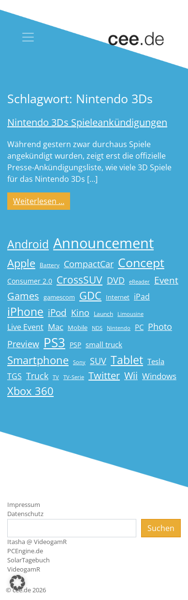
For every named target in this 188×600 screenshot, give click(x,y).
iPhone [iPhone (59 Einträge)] (25, 311)
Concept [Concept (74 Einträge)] (141, 263)
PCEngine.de (25, 550)
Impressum (23, 504)
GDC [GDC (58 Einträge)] (90, 295)
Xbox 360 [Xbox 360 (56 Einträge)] (30, 390)
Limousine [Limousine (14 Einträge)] (130, 313)
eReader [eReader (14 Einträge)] (139, 281)
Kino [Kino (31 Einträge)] (80, 312)
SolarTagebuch (28, 560)
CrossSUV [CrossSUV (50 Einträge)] (79, 279)
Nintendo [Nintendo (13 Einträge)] (118, 328)
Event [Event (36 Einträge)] (166, 280)
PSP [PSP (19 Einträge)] (75, 345)
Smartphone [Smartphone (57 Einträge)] (38, 360)
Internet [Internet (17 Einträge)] (118, 297)
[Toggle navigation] (28, 37)
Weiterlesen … (41, 200)
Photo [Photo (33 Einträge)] (160, 326)
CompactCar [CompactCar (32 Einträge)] (89, 264)
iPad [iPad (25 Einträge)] (142, 296)
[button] (17, 582)
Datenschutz (25, 513)
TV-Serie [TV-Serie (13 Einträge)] (73, 377)
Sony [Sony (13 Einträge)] (79, 362)
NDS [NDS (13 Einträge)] (97, 328)
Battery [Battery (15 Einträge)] (49, 265)
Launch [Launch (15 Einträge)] (103, 313)
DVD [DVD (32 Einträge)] (116, 280)
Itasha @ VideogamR (37, 541)
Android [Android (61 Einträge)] (28, 244)
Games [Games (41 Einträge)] (23, 295)
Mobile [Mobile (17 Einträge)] (77, 327)
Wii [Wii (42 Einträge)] (131, 375)
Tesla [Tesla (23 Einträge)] (155, 361)
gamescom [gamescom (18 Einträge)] (59, 297)
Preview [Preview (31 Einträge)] (23, 344)
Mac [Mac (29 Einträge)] (55, 326)
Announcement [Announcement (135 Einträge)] (103, 243)
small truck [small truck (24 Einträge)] (104, 345)
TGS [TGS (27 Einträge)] (14, 376)
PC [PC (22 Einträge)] (139, 327)
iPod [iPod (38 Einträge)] (57, 312)
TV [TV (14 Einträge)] (56, 377)
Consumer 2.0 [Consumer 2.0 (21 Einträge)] (29, 281)
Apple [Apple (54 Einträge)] (21, 263)
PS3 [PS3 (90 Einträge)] (54, 342)
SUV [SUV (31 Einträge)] (98, 361)
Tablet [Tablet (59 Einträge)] (127, 360)
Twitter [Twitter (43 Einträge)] (104, 375)
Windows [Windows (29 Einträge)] (159, 376)
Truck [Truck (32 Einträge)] (37, 376)
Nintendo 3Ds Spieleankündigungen (87, 122)
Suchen (160, 528)
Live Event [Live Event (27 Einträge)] (25, 326)
